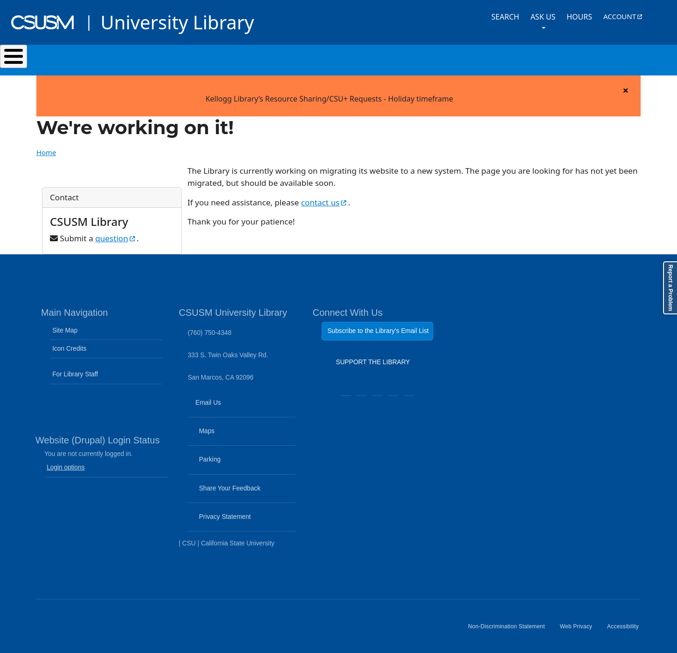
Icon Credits (69, 343)
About (550, 58)
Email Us (243, 403)
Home (46, 147)
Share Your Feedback (225, 483)
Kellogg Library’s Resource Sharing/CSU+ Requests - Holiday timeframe (329, 94)
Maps (222, 432)
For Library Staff (75, 369)
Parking (225, 460)
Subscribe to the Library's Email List (377, 326)
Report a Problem (670, 288)
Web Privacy (580, 626)
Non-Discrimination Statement (510, 626)
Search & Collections (124, 58)
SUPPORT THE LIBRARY (373, 360)
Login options (66, 462)
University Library (177, 22)
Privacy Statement (240, 518)
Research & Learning (348, 58)
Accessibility (626, 626)
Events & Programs (462, 58)
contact (324, 197)
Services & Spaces (236, 58)
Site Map (64, 325)
